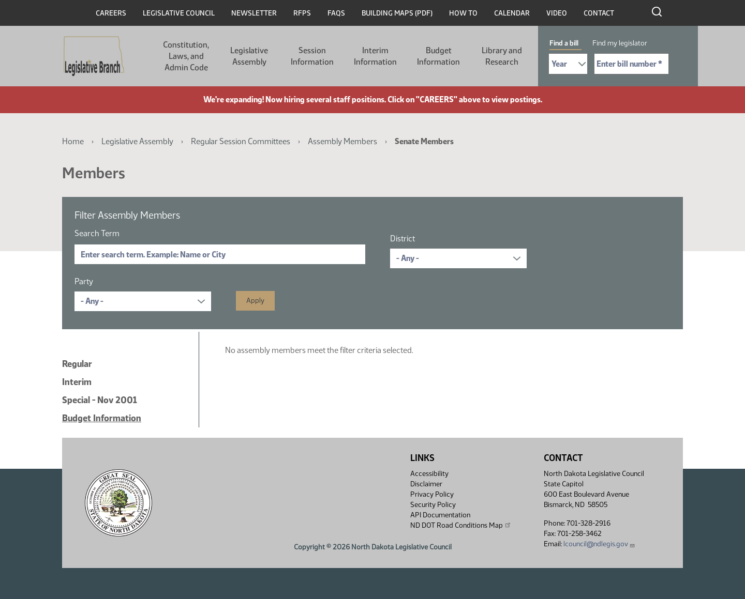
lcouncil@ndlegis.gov (599, 544)
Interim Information (375, 56)
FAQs (336, 13)
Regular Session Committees (240, 141)
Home (73, 141)
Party (83, 281)
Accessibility (429, 473)
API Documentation (440, 515)
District (402, 238)
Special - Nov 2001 (99, 400)
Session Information (312, 56)
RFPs (302, 13)
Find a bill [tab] (563, 43)
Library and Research (502, 56)
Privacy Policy (432, 494)
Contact (599, 13)
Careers (111, 13)
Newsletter (254, 13)
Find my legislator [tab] (619, 43)
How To (463, 13)
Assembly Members (342, 141)
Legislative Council (179, 13)
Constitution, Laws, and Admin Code (186, 56)
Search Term (97, 233)
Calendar (512, 13)
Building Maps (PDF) (397, 13)
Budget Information (438, 56)
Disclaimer (426, 484)
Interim (77, 382)
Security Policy (433, 504)
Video (556, 13)
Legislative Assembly (249, 56)
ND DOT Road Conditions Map (461, 525)
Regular (77, 364)
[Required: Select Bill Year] (568, 63)
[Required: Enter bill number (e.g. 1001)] (631, 63)
